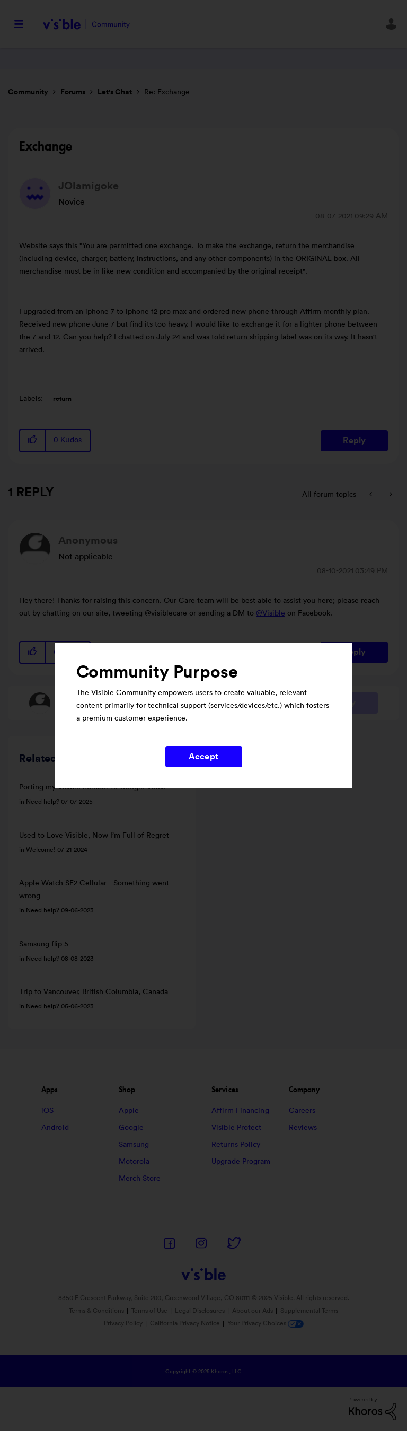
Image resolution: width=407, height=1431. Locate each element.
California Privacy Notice (186, 1323)
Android (55, 1127)
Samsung (134, 1144)
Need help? (42, 801)
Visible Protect (236, 1127)
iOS (47, 1110)
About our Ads (252, 1310)
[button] (33, 440)
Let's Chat (115, 92)
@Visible (270, 613)
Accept (203, 756)
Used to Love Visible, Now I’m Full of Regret (94, 835)
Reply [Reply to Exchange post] (354, 440)
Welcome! (41, 850)
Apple (129, 1110)
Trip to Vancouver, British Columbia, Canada (93, 992)
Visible (86, 24)
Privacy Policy (123, 1323)
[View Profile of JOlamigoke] (88, 186)
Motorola (134, 1161)
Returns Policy (235, 1144)
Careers (302, 1110)
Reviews (303, 1127)
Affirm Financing (240, 1110)
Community (28, 92)
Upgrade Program (241, 1161)
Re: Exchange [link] (167, 92)
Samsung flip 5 (43, 944)
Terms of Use (149, 1310)
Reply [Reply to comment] (354, 652)
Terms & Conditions (96, 1310)
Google (131, 1127)
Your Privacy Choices (265, 1323)
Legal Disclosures (200, 1310)
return (62, 399)
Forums (72, 92)
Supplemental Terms (309, 1310)
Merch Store (140, 1178)
